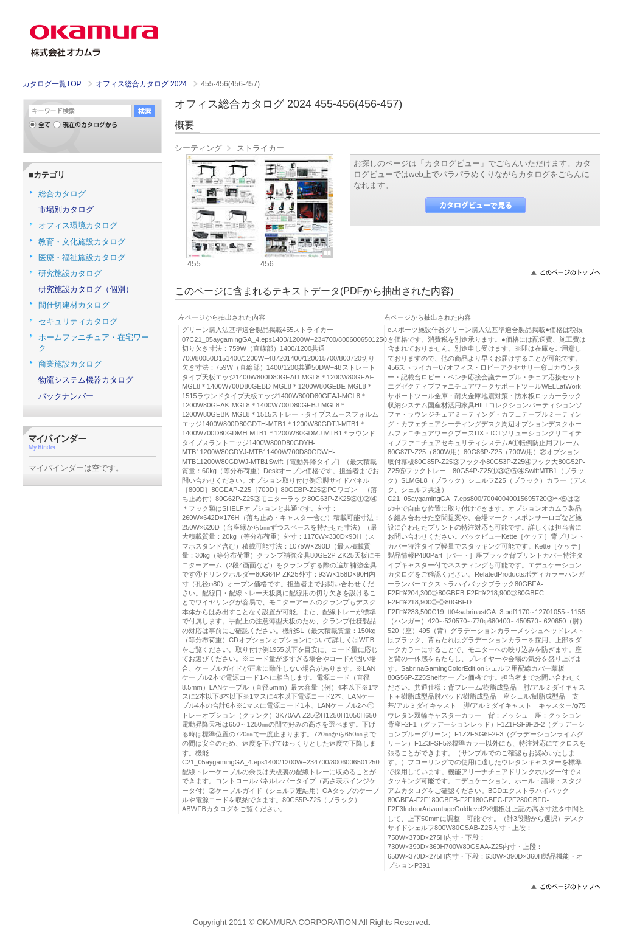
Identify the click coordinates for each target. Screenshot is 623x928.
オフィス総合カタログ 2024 (142, 84)
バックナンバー (66, 396)
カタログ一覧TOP (52, 84)
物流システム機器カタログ (85, 379)
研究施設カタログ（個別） (85, 289)
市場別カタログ (66, 209)
